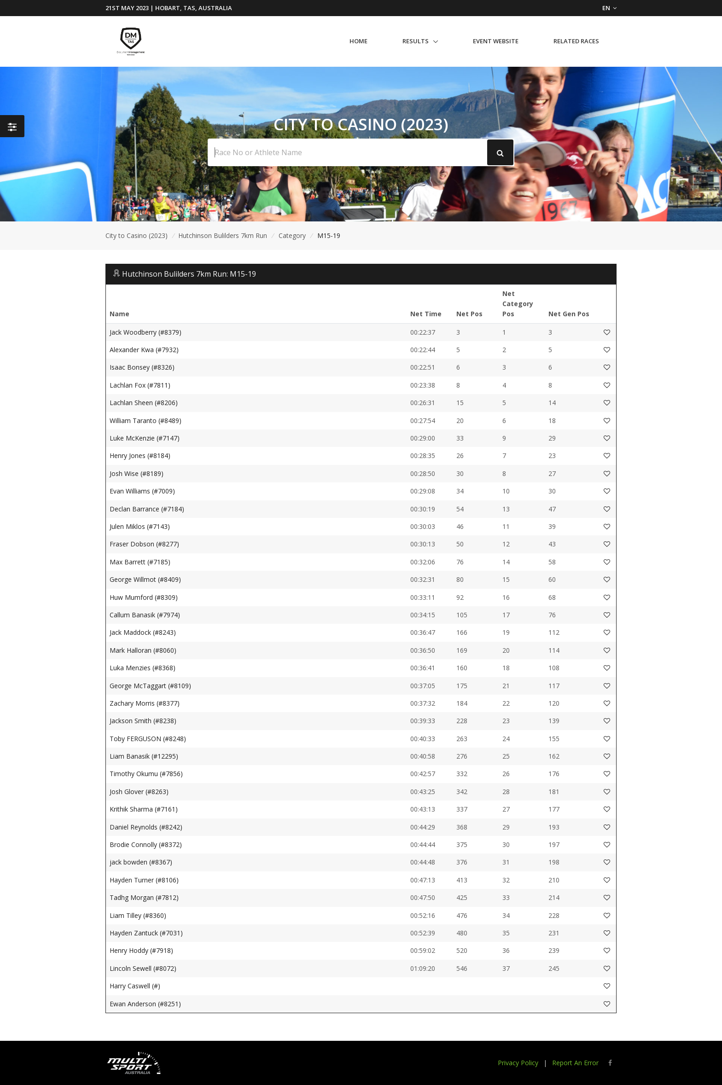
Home (358, 41)
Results (415, 41)
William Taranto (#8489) (145, 420)
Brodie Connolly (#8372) (146, 844)
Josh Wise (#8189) (136, 473)
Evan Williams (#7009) (142, 491)
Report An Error (575, 1062)
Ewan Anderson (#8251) (145, 1003)
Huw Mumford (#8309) (144, 597)
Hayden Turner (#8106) (144, 880)
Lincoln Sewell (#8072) (143, 968)
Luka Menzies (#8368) (142, 667)
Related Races (576, 41)
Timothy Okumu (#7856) (146, 773)
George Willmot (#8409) (145, 579)
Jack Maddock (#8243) (143, 632)
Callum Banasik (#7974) (145, 614)
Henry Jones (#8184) (140, 455)
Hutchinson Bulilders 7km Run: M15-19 (189, 274)
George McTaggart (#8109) (150, 685)
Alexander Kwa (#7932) (144, 349)
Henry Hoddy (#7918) (141, 950)
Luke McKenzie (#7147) (145, 438)
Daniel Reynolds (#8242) (146, 827)
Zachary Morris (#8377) (145, 703)
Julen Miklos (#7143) (140, 526)
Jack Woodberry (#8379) (145, 332)
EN (609, 8)
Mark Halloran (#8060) (143, 650)
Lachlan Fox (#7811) (140, 385)
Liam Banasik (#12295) (144, 756)
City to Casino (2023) (136, 235)
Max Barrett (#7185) (140, 561)
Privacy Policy (518, 1062)
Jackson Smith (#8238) (143, 720)
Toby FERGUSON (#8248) (148, 738)
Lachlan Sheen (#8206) (144, 402)
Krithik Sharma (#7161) (144, 809)
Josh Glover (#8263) (139, 791)
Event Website (495, 41)
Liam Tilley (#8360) (138, 915)
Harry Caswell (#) (135, 985)
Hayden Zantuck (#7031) (146, 932)
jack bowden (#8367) (141, 862)
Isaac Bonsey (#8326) (142, 367)
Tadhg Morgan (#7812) (144, 897)
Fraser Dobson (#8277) (144, 544)
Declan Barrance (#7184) (147, 509)
